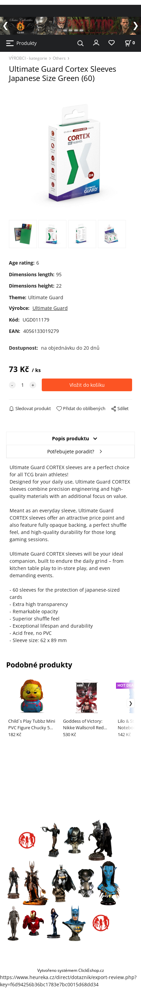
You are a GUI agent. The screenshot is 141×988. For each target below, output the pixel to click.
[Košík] (130, 43)
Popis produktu (70, 438)
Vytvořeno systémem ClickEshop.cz (70, 970)
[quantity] (22, 385)
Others (59, 58)
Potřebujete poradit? (70, 451)
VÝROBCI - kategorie (28, 58)
